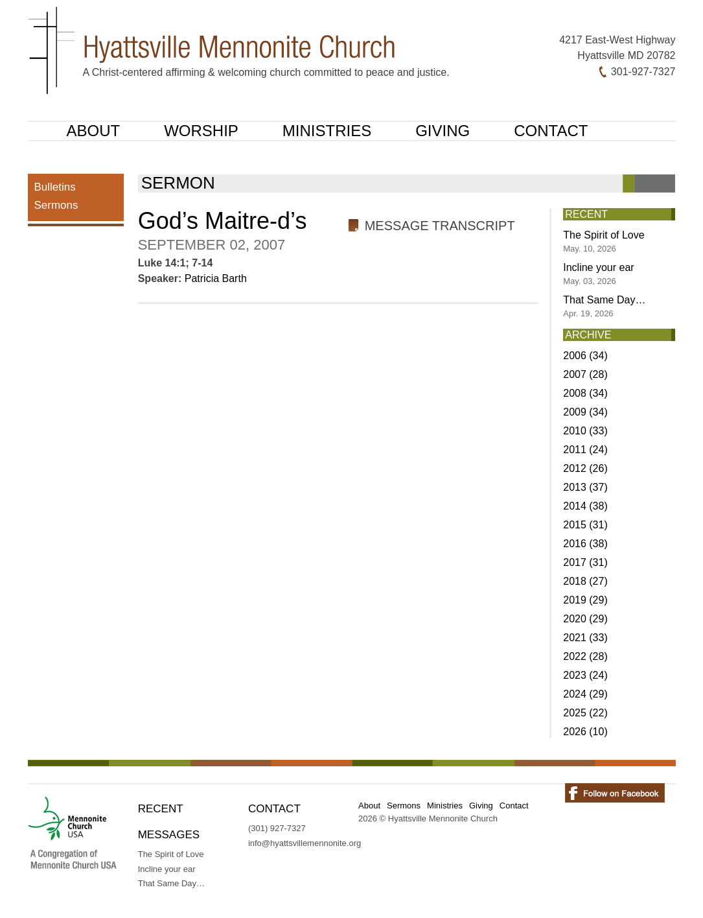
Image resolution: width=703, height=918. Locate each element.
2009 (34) (585, 412)
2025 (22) (585, 712)
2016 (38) (585, 543)
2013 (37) (585, 487)
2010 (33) (585, 430)
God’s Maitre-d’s (222, 220)
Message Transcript (440, 225)
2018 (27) (585, 581)
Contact (551, 130)
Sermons (56, 205)
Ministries (326, 130)
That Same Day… (604, 306)
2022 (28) (585, 656)
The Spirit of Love (603, 241)
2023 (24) (585, 675)
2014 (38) (585, 506)
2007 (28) (585, 374)
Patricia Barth (216, 278)
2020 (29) (585, 618)
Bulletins (55, 187)
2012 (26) (585, 468)
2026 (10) (585, 731)
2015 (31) (585, 524)
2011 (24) (585, 449)
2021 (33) (585, 637)
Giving (442, 130)
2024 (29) (585, 694)
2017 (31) (585, 562)
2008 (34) (585, 393)
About (94, 130)
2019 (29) (585, 600)
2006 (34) (585, 355)
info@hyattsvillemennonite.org (304, 843)
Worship (201, 130)
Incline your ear (598, 274)
